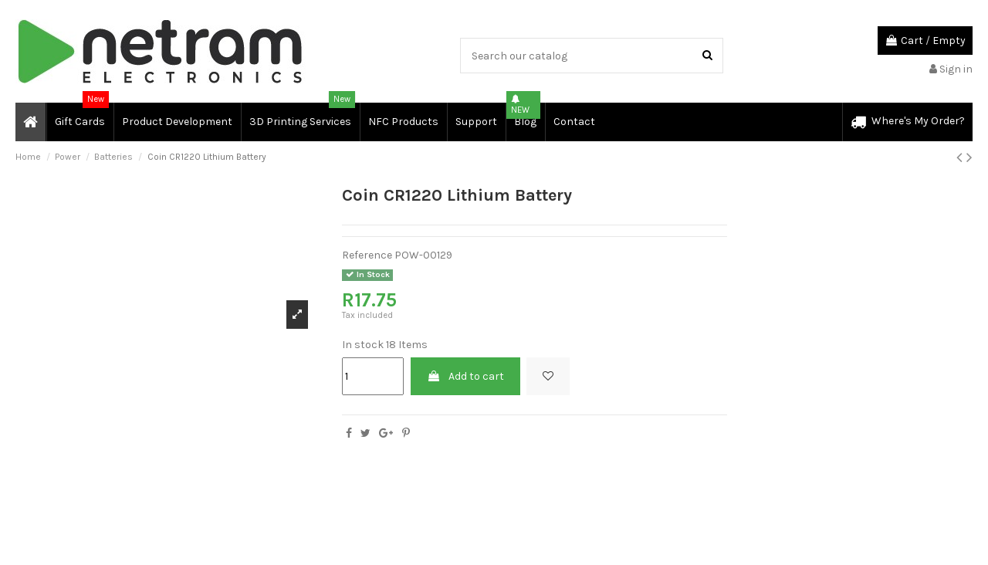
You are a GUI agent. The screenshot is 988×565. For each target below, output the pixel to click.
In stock (363, 344)
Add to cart (465, 376)
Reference (367, 255)
